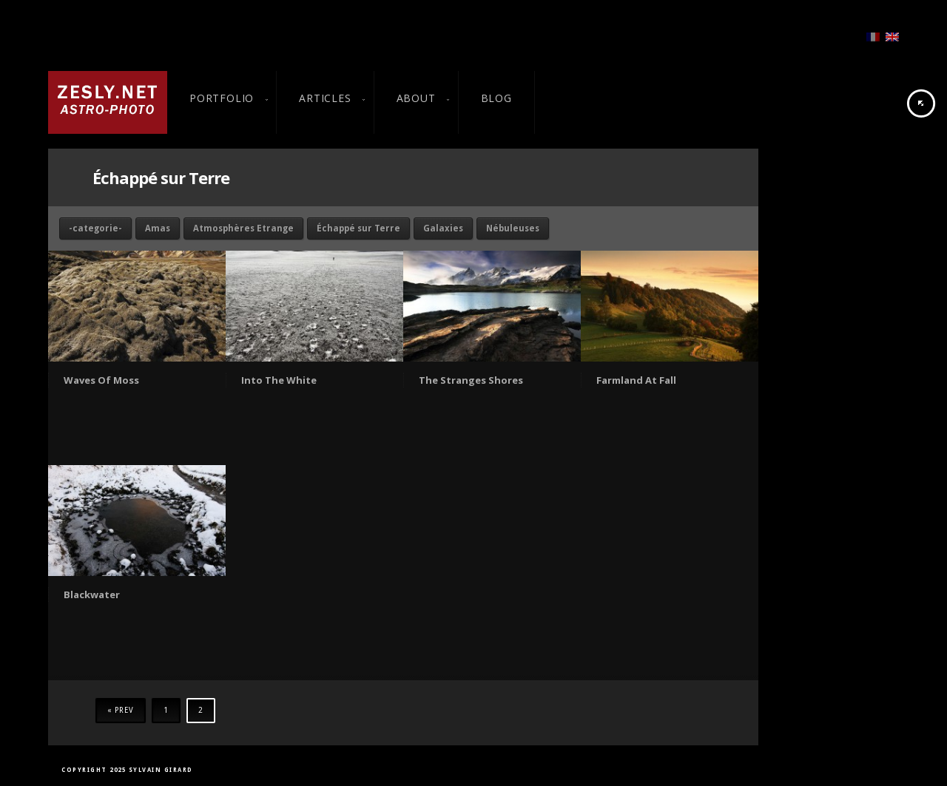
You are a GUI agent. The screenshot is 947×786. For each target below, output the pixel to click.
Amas (157, 228)
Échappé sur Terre (358, 228)
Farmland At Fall (636, 380)
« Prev (120, 710)
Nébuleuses (512, 228)
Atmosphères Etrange (243, 228)
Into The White (279, 380)
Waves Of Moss (101, 380)
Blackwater (92, 594)
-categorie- (95, 228)
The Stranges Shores (471, 380)
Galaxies (443, 228)
